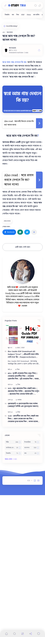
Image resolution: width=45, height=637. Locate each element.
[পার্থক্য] (20, 400)
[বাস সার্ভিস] (36, 15)
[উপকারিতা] (31, 442)
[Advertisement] (22, 490)
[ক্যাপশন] (31, 448)
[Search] (35, 5)
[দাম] (13, 15)
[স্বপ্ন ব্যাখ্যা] (7, 221)
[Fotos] (29, 15)
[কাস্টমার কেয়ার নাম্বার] (13, 448)
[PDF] (22, 15)
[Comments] (38, 634)
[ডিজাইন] (7, 15)
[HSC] (19, 347)
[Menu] (22, 634)
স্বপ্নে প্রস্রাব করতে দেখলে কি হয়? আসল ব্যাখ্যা (19, 180)
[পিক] (17, 15)
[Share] (30, 634)
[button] (39, 5)
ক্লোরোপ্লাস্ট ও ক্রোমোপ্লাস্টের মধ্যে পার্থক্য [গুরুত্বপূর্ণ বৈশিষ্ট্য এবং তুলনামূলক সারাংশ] (23, 405)
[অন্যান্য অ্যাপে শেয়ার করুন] (34, 232)
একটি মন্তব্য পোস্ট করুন (22, 247)
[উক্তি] (13, 442)
